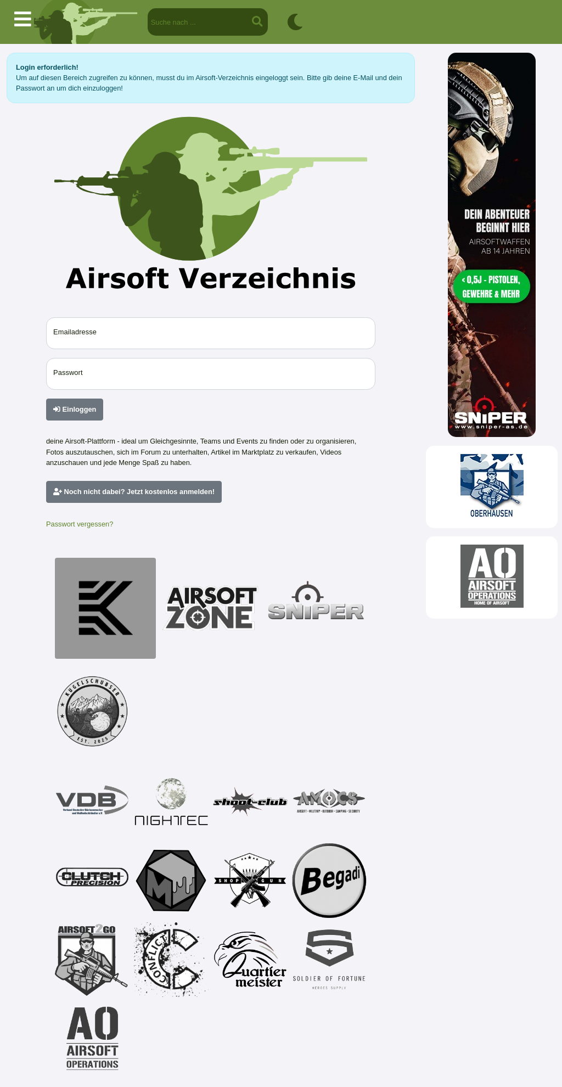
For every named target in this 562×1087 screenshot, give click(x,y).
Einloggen (74, 409)
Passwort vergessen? (79, 524)
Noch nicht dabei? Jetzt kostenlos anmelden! (134, 492)
